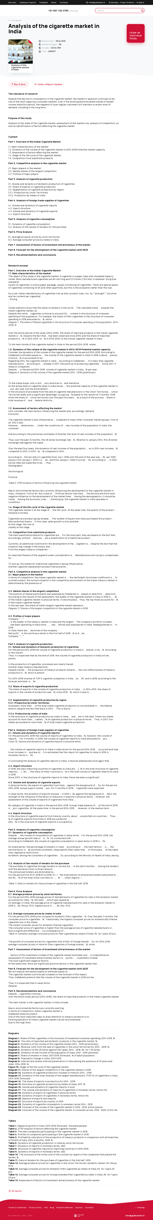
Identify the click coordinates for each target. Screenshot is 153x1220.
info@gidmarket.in (135, 1215)
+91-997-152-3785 (63, 10)
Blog (52, 1207)
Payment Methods (64, 1207)
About (53, 2)
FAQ (46, 1207)
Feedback (43, 2)
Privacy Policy (35, 1207)
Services (12, 2)
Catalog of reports (27, 2)
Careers (79, 1207)
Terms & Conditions (17, 1207)
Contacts (64, 2)
